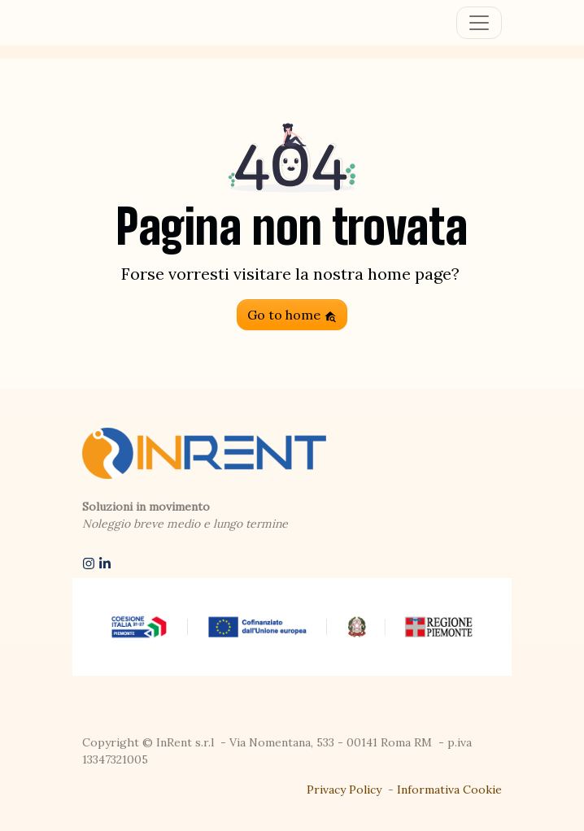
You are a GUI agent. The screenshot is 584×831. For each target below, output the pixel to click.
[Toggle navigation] (479, 23)
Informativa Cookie (449, 789)
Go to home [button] (292, 315)
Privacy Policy (344, 789)
